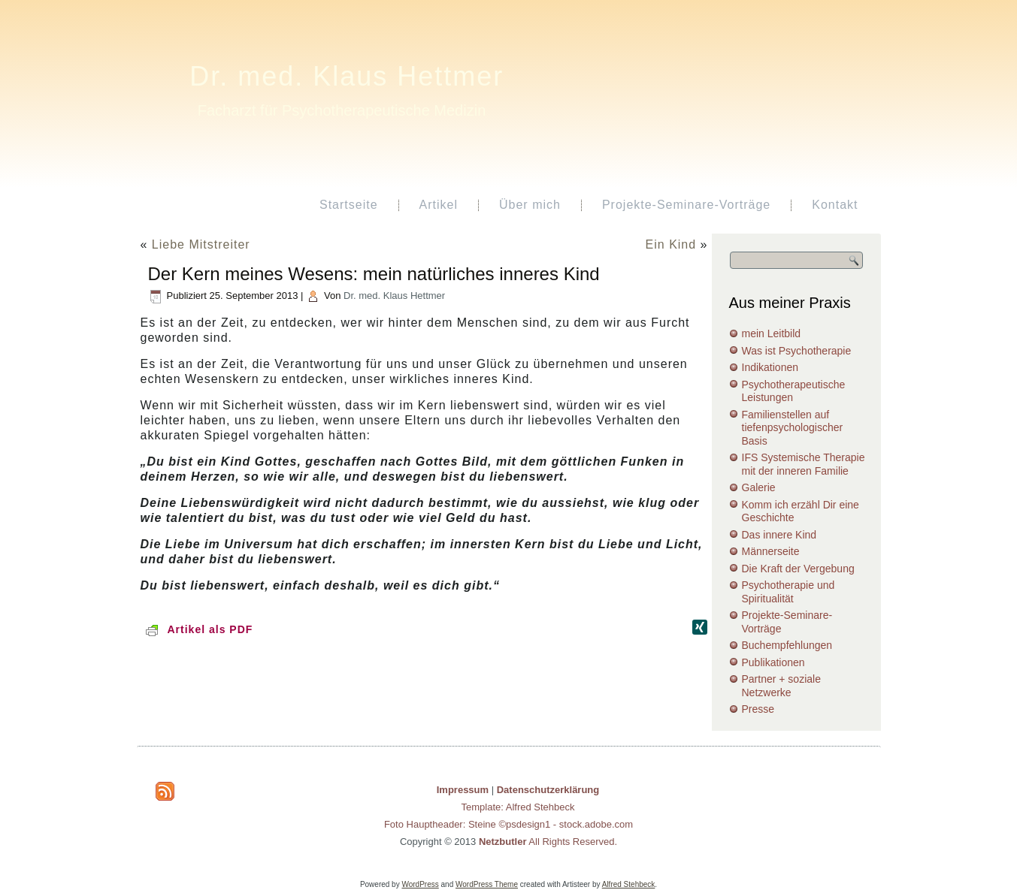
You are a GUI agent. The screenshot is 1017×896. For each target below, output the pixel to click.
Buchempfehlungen (787, 645)
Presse (758, 709)
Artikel (438, 204)
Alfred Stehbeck (628, 884)
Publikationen (773, 662)
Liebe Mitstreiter (201, 244)
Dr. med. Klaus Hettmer (346, 76)
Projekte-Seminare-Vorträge (686, 204)
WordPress (419, 884)
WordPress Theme (487, 884)
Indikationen (770, 367)
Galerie (759, 487)
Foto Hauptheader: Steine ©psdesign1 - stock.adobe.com (508, 824)
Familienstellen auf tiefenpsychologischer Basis (792, 428)
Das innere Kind (779, 535)
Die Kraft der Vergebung (798, 569)
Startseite (348, 204)
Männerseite (771, 551)
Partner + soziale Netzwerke (781, 685)
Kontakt (835, 204)
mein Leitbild (771, 333)
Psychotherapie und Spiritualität (788, 592)
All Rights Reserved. (548, 841)
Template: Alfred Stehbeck (517, 807)
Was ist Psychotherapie (797, 351)
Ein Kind (671, 244)
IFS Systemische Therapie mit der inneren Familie (803, 464)
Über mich (530, 204)
